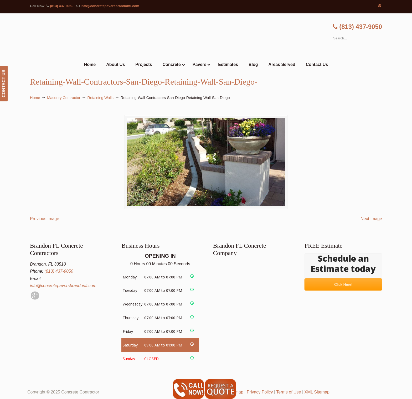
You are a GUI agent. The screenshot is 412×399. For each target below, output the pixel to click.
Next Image (371, 218)
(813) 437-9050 (61, 6)
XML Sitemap (317, 392)
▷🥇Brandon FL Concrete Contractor (206, 36)
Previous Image (44, 218)
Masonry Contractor (63, 98)
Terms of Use (288, 392)
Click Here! (343, 284)
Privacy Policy (260, 392)
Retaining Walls (100, 98)
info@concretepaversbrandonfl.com (110, 6)
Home (35, 98)
